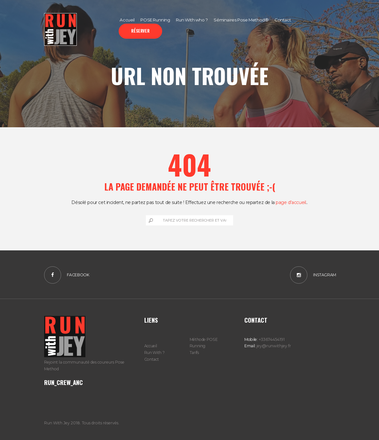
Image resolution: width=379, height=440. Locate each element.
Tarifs (194, 352)
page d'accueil (291, 202)
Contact (151, 359)
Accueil (150, 345)
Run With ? (154, 352)
